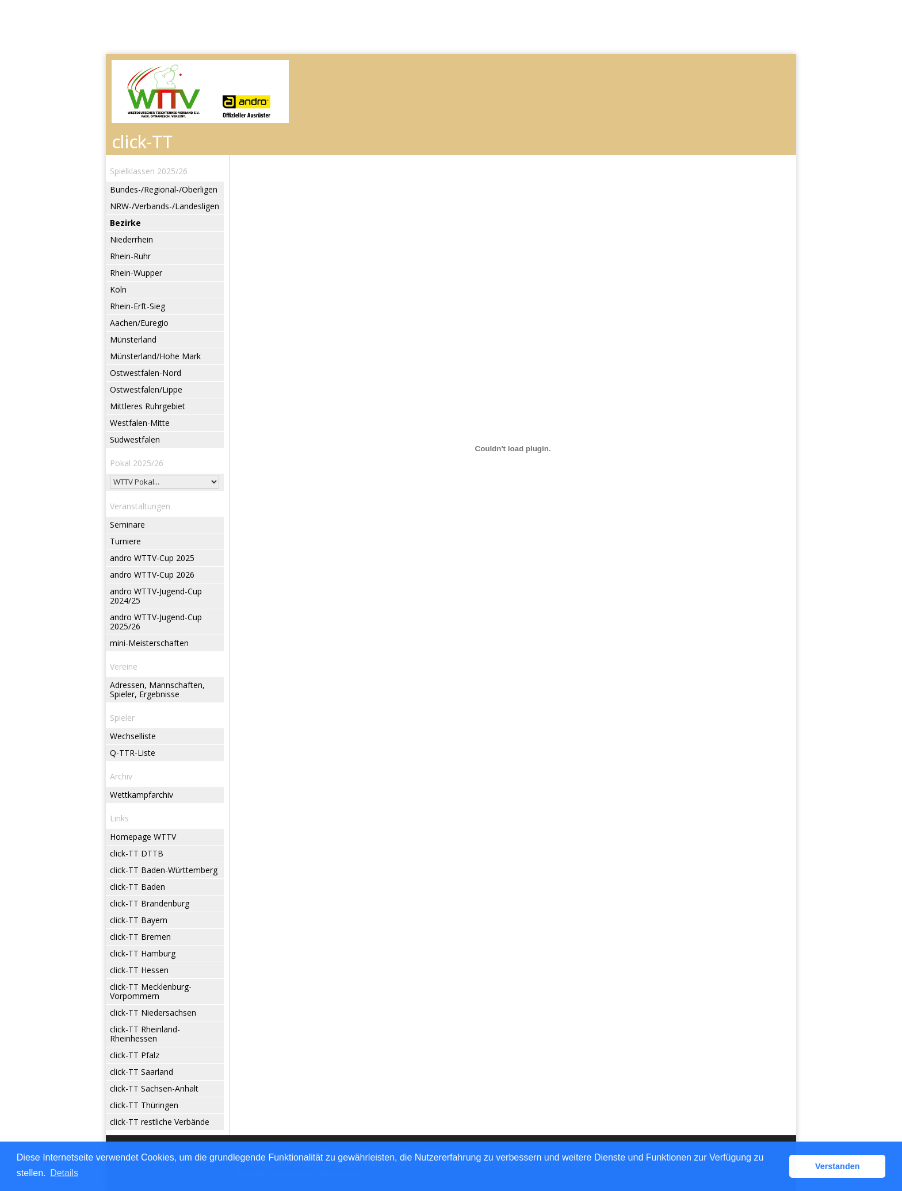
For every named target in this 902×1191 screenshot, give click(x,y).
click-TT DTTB (136, 853)
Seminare (127, 524)
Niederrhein (131, 239)
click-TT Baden (137, 886)
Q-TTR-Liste (132, 752)
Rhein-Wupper (136, 272)
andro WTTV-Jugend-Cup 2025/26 (156, 622)
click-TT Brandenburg (149, 903)
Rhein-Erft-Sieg (137, 306)
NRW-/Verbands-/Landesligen (164, 206)
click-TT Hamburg (142, 953)
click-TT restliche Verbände (159, 1121)
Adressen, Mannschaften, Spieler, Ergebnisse (157, 689)
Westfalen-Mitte (140, 422)
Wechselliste (133, 736)
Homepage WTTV (143, 836)
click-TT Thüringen (144, 1105)
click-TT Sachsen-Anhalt (154, 1088)
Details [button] (64, 1173)
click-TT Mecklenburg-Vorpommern (151, 991)
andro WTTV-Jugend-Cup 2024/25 (156, 596)
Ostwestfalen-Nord (145, 372)
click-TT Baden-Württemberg (163, 870)
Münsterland (133, 339)
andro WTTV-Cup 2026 (152, 574)
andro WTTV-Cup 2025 (152, 557)
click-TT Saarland (141, 1071)
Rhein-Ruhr (130, 256)
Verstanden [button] (837, 1166)
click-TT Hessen (139, 970)
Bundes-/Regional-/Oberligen (163, 189)
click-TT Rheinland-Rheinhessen (145, 1034)
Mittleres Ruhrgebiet (147, 406)
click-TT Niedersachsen (153, 1012)
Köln (118, 289)
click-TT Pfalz (134, 1055)
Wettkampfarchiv (141, 794)
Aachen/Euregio (139, 322)
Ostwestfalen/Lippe (146, 389)
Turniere (125, 541)
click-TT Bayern (138, 920)
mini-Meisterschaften (149, 642)
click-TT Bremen (140, 936)
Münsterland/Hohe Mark (155, 356)
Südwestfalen (135, 439)
